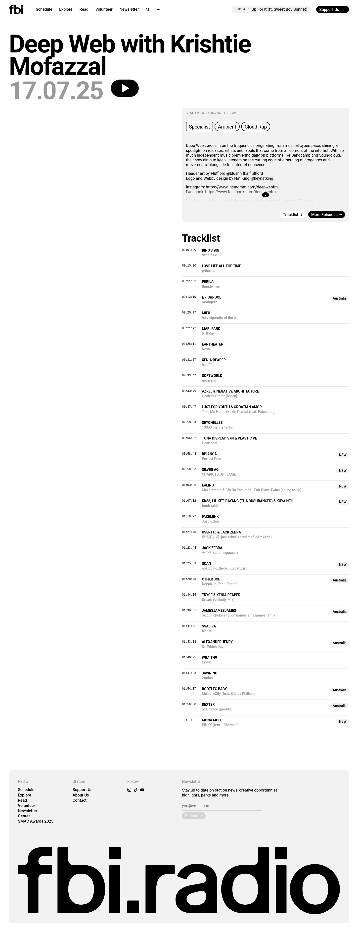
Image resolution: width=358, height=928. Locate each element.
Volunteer (104, 9)
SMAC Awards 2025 (35, 821)
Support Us (82, 790)
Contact (80, 800)
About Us (81, 795)
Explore (65, 9)
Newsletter (129, 9)
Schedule (44, 9)
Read (83, 9)
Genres (24, 816)
